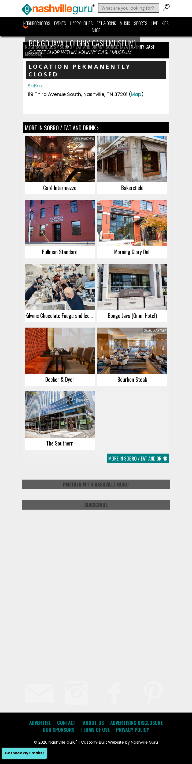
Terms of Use (95, 729)
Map (136, 94)
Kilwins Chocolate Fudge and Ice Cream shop (59, 315)
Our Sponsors (58, 729)
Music (125, 23)
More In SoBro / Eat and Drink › (62, 127)
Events (60, 23)
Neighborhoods (36, 23)
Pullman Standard (59, 252)
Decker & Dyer (59, 379)
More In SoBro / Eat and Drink (137, 458)
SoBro (35, 85)
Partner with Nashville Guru (96, 484)
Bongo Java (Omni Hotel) (132, 315)
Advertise (40, 722)
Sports (140, 23)
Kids (165, 23)
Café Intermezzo (59, 188)
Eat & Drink (106, 23)
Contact (66, 722)
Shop (96, 30)
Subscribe (96, 504)
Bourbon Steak (132, 379)
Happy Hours (81, 23)
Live (155, 23)
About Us (93, 722)
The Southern (59, 443)
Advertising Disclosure (136, 722)
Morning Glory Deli (132, 252)
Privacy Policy (132, 729)
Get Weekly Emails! (24, 753)
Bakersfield (132, 188)
